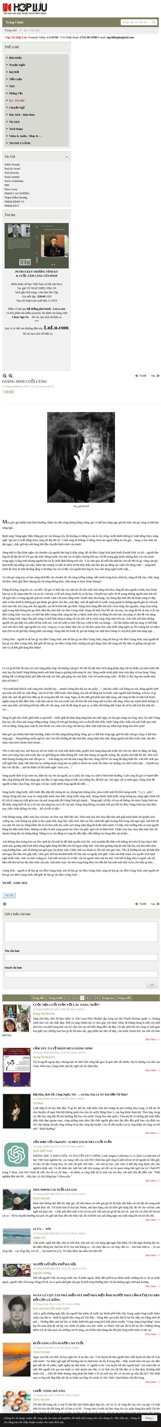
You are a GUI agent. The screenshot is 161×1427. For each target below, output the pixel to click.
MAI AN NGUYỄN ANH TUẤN (51, 1308)
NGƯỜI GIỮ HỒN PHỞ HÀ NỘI (54, 1264)
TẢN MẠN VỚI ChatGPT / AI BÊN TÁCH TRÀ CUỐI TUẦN (72, 1142)
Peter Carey (11, 189)
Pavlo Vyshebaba (14, 181)
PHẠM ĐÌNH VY (15, 201)
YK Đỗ (9, 392)
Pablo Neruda (12, 164)
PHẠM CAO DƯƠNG (17, 193)
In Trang (4, 904)
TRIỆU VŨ (39, 1238)
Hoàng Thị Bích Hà (44, 1013)
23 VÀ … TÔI (42, 1229)
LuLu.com (59, 308)
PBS (7, 185)
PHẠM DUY (12, 205)
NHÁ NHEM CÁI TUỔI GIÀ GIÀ (55, 1189)
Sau (153, 375)
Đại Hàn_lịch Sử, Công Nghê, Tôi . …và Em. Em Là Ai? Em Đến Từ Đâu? (80, 1094)
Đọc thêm (151, 1039)
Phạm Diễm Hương (16, 197)
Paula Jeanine (12, 177)
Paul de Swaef (12, 168)
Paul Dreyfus (12, 172)
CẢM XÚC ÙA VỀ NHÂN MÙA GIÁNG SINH (62, 1048)
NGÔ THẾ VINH (42, 1151)
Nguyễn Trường (42, 1273)
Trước (143, 375)
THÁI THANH (41, 1198)
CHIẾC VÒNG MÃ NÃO (49, 1391)
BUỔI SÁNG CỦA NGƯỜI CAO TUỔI (58, 1343)
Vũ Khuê (38, 1103)
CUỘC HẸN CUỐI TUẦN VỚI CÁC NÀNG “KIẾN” (66, 1004)
